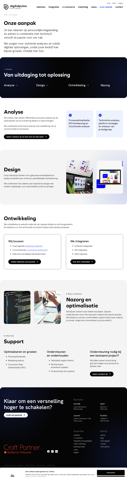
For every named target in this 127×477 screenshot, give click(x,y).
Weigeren (111, 470)
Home (5, 15)
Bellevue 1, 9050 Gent (104, 408)
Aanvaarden (111, 463)
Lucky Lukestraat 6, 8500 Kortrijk (80, 408)
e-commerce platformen (37, 250)
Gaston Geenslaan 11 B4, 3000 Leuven (82, 420)
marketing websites (33, 246)
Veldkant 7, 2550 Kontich (104, 420)
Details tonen (30, 473)
